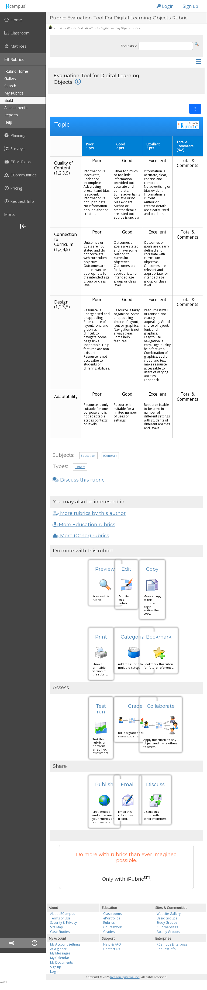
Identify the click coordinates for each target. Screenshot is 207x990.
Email (128, 784)
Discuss (155, 784)
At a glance (58, 949)
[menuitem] (23, 20)
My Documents (61, 962)
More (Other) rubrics (81, 536)
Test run (101, 709)
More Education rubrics (84, 525)
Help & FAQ (112, 944)
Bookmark (158, 637)
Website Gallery (169, 913)
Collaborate (161, 706)
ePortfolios (111, 918)
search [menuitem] (10, 85)
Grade (135, 706)
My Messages (60, 953)
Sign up (190, 6)
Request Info (166, 949)
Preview (105, 569)
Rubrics (109, 922)
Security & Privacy (63, 922)
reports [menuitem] (11, 114)
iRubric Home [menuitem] (16, 71)
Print (101, 637)
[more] (23, 214)
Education (88, 456)
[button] (197, 44)
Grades (109, 931)
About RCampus (62, 913)
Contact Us (111, 949)
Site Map (56, 927)
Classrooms (112, 913)
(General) (109, 456)
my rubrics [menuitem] (13, 93)
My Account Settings (65, 944)
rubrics (60, 28)
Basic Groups (167, 918)
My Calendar (59, 958)
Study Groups (167, 922)
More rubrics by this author (89, 513)
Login (165, 6)
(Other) (80, 467)
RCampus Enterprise (172, 944)
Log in (54, 971)
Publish (104, 784)
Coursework (112, 927)
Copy (152, 569)
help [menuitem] (8, 122)
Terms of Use (60, 918)
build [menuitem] (8, 100)
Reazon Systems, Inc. (125, 977)
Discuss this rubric (79, 480)
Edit (126, 569)
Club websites (167, 927)
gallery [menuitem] (10, 78)
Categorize (134, 637)
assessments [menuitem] (15, 107)
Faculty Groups (168, 931)
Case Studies (60, 931)
